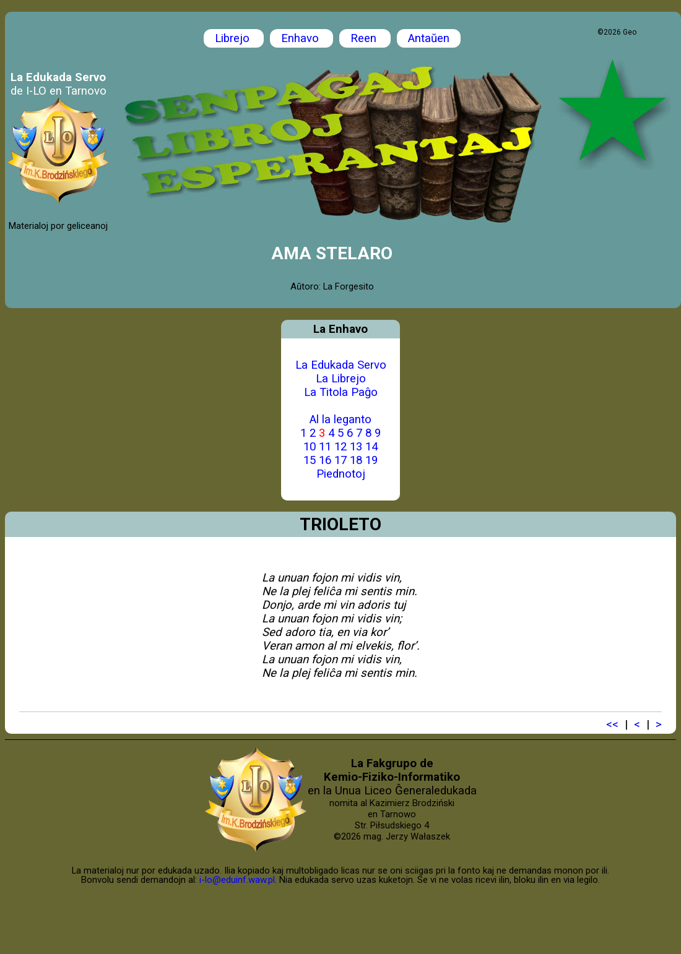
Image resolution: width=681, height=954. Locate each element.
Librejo (234, 38)
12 (340, 446)
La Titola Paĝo (341, 392)
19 (371, 460)
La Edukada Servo (340, 365)
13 (356, 446)
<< (612, 724)
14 (371, 446)
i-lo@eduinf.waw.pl (237, 879)
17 (340, 460)
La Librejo (341, 378)
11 (325, 446)
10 (309, 446)
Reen (365, 38)
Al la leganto (340, 419)
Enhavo (301, 38)
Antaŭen (429, 38)
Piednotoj (340, 474)
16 (325, 460)
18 (356, 460)
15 (309, 460)
